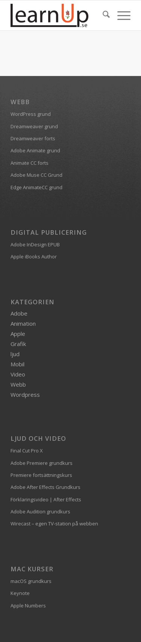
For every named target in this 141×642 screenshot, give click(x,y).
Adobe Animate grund (35, 150)
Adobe (19, 313)
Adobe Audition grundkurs (40, 511)
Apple (18, 333)
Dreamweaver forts (33, 138)
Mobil (17, 364)
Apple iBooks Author (34, 256)
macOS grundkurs (31, 581)
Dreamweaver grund (34, 126)
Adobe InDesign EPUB (35, 244)
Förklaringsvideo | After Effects (46, 499)
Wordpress (25, 394)
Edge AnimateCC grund (36, 187)
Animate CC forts (30, 162)
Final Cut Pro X (27, 450)
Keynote (20, 593)
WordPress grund (31, 114)
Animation (23, 323)
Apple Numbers (28, 605)
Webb (18, 384)
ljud (15, 354)
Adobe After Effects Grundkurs (45, 487)
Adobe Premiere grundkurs (42, 463)
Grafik (18, 344)
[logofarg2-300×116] (58, 15)
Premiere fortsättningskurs (41, 475)
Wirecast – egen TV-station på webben (54, 523)
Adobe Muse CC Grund (36, 175)
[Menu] (120, 15)
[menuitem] (102, 15)
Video (18, 374)
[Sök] (102, 15)
